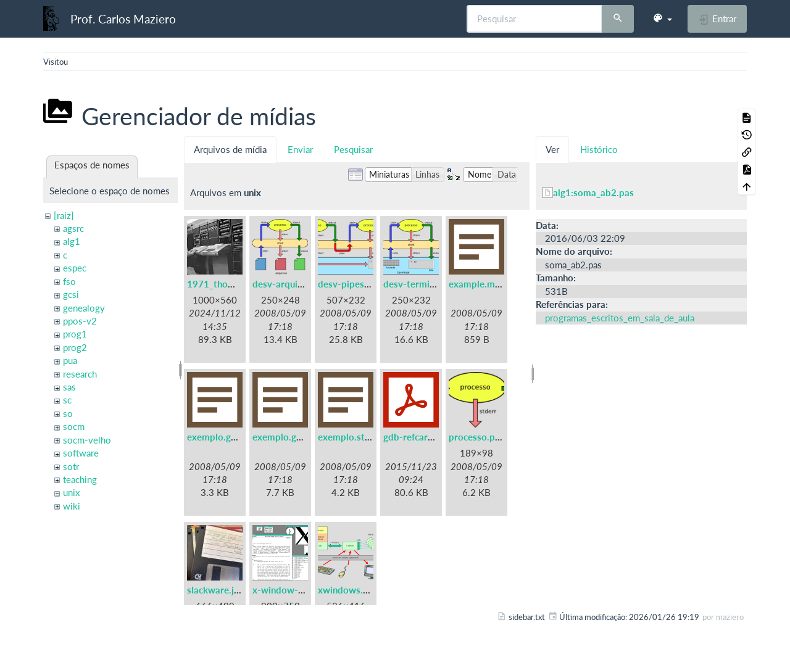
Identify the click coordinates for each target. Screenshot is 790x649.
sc (67, 399)
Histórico (599, 149)
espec (74, 267)
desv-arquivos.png (291, 283)
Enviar (300, 149)
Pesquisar (353, 149)
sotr (71, 466)
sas (69, 386)
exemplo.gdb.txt (222, 436)
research (80, 373)
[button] (662, 18)
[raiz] (64, 215)
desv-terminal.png (421, 283)
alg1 (71, 241)
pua (70, 360)
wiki (71, 505)
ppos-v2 (80, 320)
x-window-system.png (299, 589)
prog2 (75, 347)
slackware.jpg (215, 589)
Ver (552, 149)
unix (71, 492)
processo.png (477, 436)
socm (74, 426)
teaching (80, 479)
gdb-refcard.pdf (416, 436)
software (81, 452)
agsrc (73, 228)
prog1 (75, 333)
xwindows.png (348, 589)
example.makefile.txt (493, 283)
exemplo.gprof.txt (290, 436)
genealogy (84, 307)
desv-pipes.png (350, 283)
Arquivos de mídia (230, 149)
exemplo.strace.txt (357, 436)
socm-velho (87, 439)
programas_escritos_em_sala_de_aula (619, 317)
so (68, 413)
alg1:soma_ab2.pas (593, 192)
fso (69, 281)
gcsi (71, 294)
